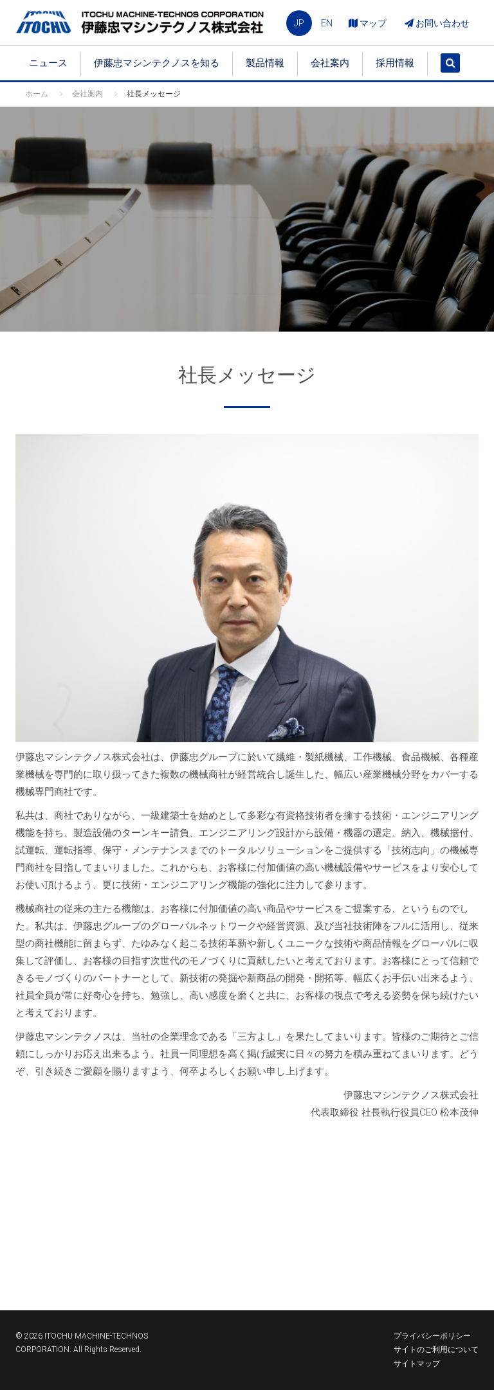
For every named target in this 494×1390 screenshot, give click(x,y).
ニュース (48, 63)
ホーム (36, 93)
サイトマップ (417, 1363)
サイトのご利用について (436, 1349)
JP (299, 23)
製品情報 (265, 63)
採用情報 (395, 63)
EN (327, 23)
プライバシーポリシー (432, 1336)
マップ (368, 23)
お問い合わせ (437, 23)
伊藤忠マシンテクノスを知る (156, 63)
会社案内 (330, 63)
